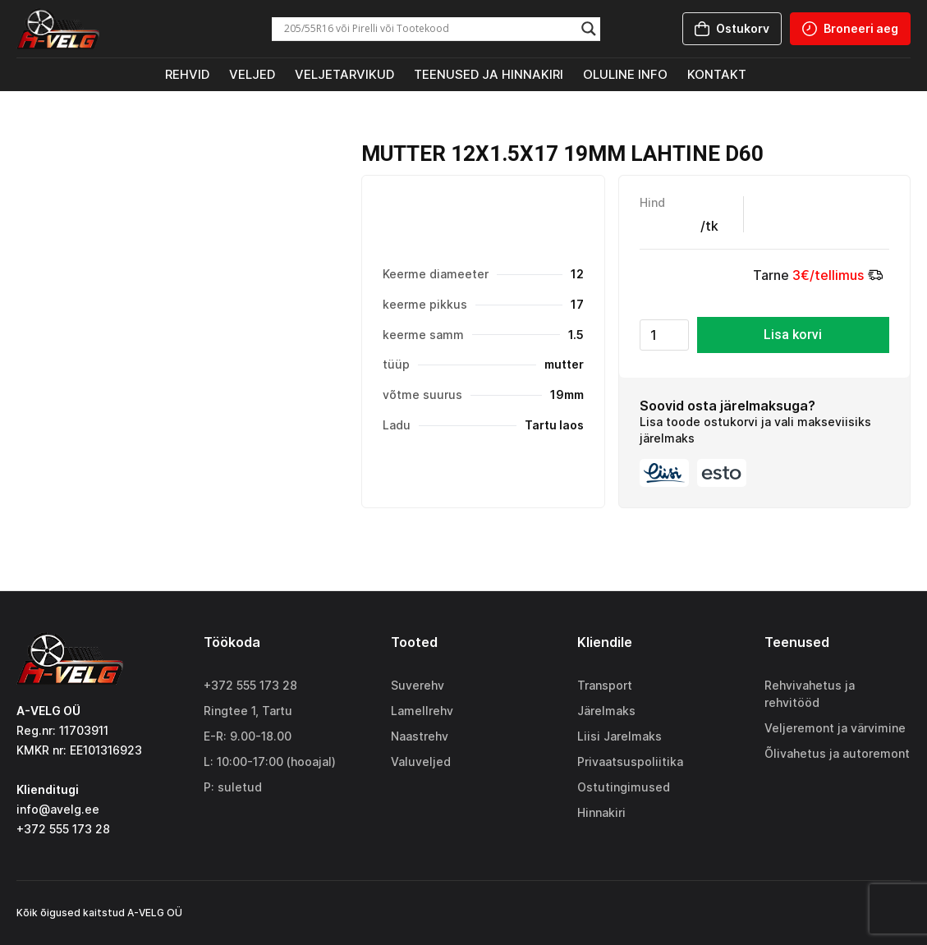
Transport (604, 685)
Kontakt (716, 74)
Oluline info (625, 74)
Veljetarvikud (344, 74)
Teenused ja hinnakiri (488, 74)
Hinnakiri (601, 812)
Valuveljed (421, 761)
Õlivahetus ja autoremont (837, 753)
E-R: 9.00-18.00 (247, 736)
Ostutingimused (623, 787)
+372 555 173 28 (250, 685)
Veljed (252, 74)
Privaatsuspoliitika (630, 761)
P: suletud (233, 787)
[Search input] (428, 28)
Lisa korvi (793, 334)
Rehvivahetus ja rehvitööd (809, 693)
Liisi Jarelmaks (619, 736)
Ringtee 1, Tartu (248, 711)
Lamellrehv (422, 711)
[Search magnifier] (588, 28)
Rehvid (187, 74)
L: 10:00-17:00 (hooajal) (270, 761)
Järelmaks (606, 711)
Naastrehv (419, 736)
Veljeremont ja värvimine (835, 728)
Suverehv (417, 685)
